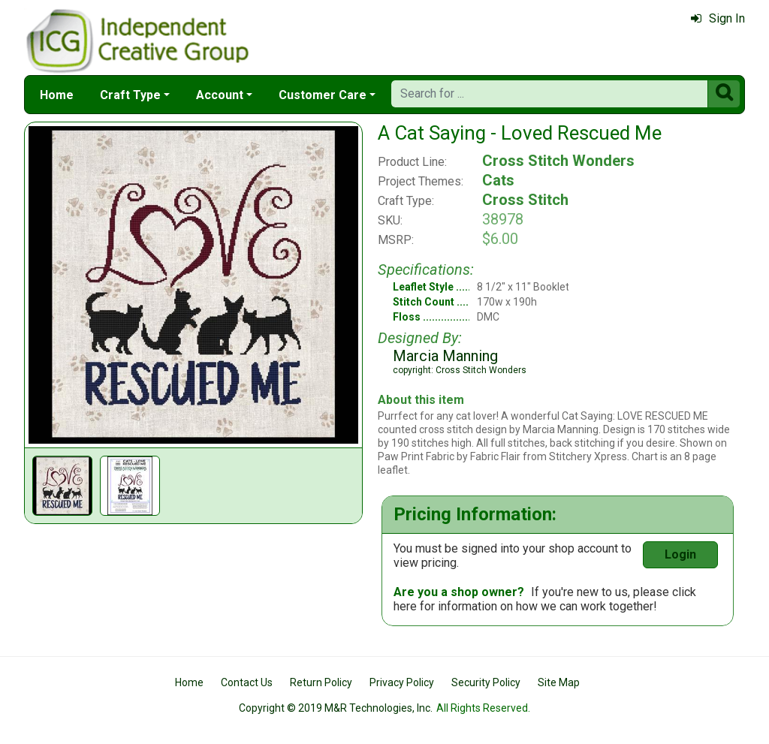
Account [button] (219, 95)
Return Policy (321, 682)
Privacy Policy (401, 682)
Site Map (559, 682)
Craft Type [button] (130, 95)
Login (680, 554)
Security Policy (485, 682)
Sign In (718, 18)
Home (57, 95)
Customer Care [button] (322, 95)
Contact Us (247, 682)
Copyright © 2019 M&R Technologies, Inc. (336, 708)
